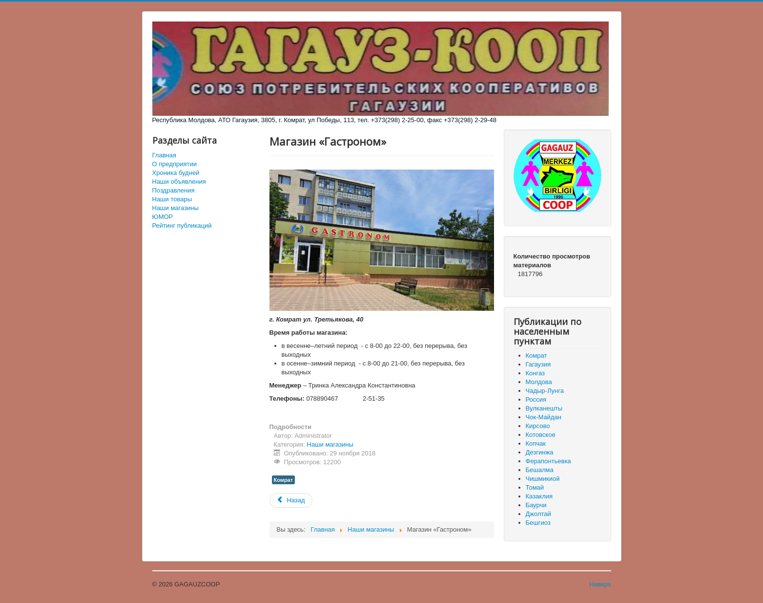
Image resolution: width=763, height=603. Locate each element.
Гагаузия (538, 364)
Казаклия (539, 496)
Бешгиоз (538, 522)
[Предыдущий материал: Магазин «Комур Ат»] (290, 500)
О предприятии (174, 164)
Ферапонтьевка (548, 461)
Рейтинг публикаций (182, 225)
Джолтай (538, 513)
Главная (164, 155)
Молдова (539, 382)
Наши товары (172, 199)
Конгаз (535, 373)
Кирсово (538, 426)
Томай (535, 487)
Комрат (283, 480)
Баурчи (536, 505)
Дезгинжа (540, 452)
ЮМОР (162, 216)
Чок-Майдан (543, 417)
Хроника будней (176, 172)
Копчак (536, 443)
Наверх (600, 584)
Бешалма (540, 470)
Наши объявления (179, 181)
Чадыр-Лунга (545, 390)
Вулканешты (544, 408)
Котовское (541, 434)
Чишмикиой (543, 478)
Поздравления (173, 190)
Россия (536, 399)
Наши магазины (175, 208)
